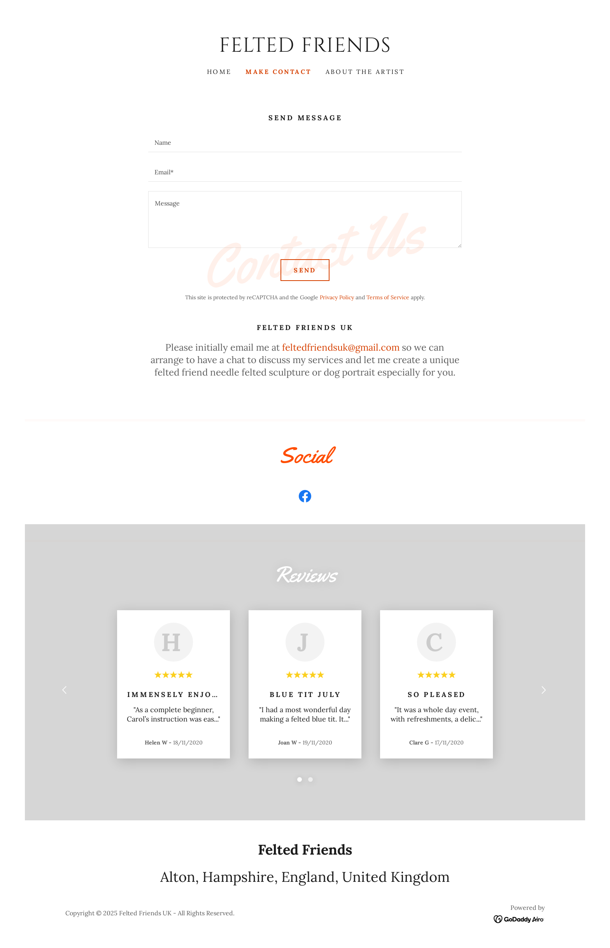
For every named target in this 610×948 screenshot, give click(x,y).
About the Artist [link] (365, 71)
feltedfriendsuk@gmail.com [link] (341, 347)
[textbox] (304, 142)
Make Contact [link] (278, 71)
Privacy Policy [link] (337, 297)
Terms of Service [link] (387, 297)
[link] (305, 49)
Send (305, 270)
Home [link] (219, 71)
